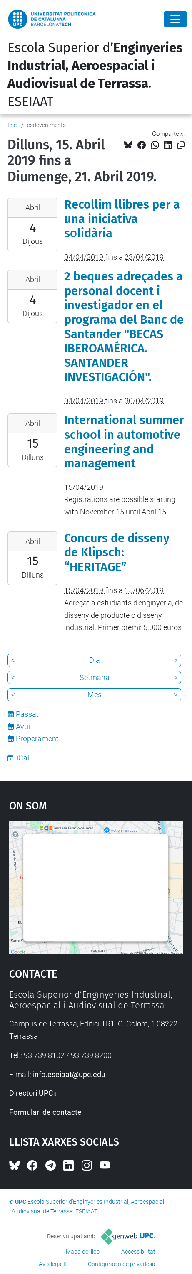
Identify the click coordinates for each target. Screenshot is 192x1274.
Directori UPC (31, 1093)
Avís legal (51, 1264)
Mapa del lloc (83, 1251)
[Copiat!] (181, 145)
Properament (37, 738)
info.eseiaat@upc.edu (69, 1074)
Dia (94, 660)
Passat (27, 714)
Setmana (95, 677)
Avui (23, 726)
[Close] (175, 19)
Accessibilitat (138, 1251)
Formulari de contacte (45, 1112)
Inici (12, 125)
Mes (94, 694)
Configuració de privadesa (121, 1264)
